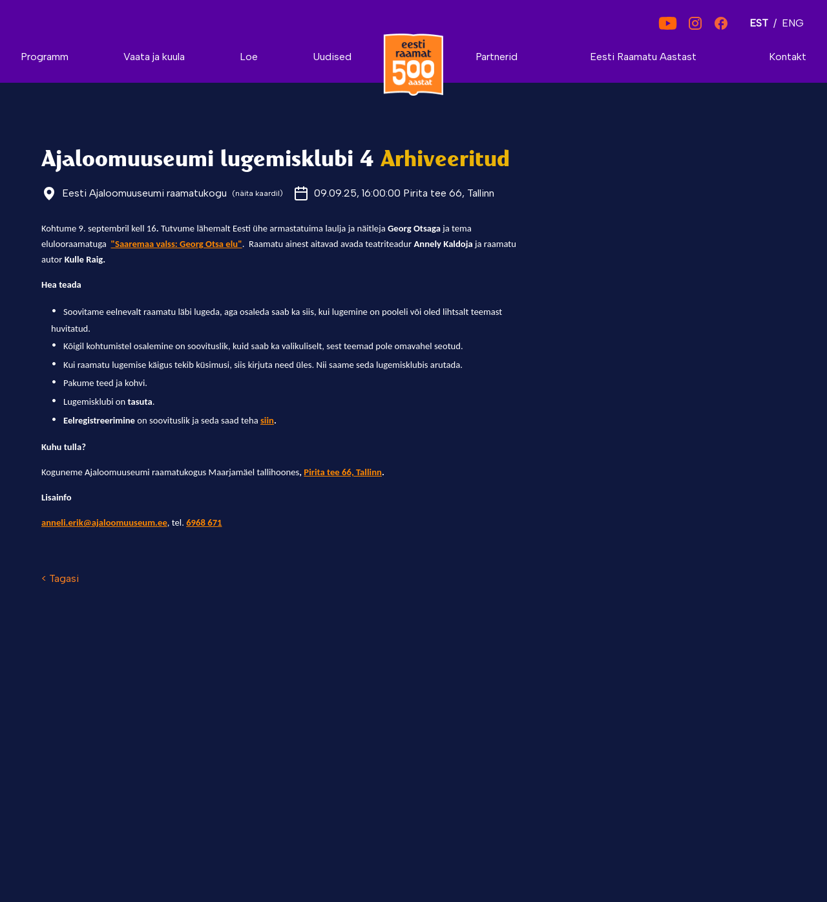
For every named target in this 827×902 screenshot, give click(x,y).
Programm (44, 56)
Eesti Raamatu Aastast (643, 56)
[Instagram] (695, 23)
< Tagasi (60, 578)
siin (267, 420)
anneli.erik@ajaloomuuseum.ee (104, 522)
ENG (793, 23)
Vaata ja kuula (154, 56)
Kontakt (787, 56)
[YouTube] (667, 23)
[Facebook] (721, 23)
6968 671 (204, 522)
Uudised (332, 56)
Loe (249, 56)
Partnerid (497, 56)
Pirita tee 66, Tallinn (343, 472)
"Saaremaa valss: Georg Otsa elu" (176, 244)
